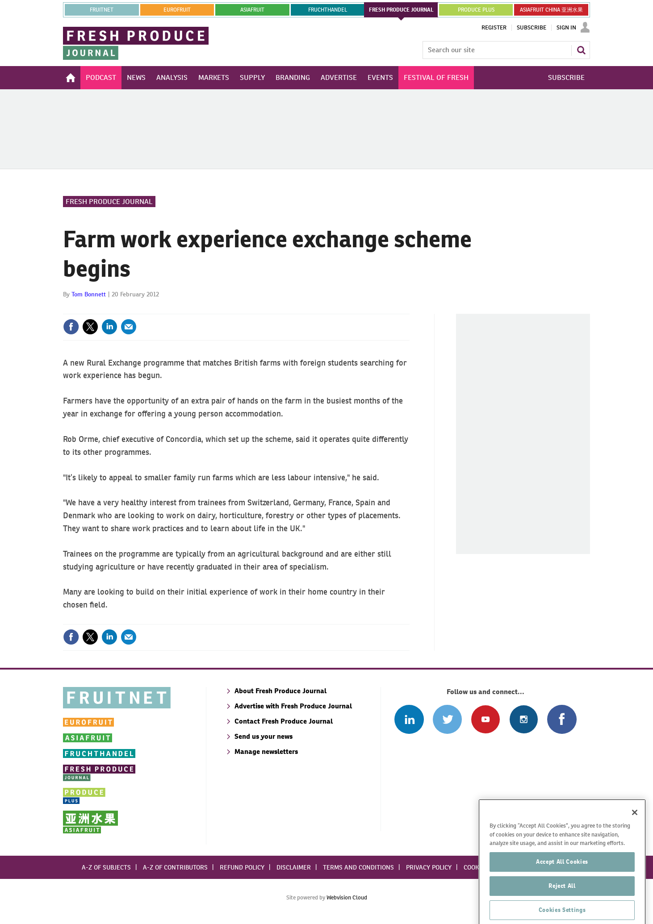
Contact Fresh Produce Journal (283, 721)
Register (493, 28)
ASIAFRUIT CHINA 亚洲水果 (551, 9)
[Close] (635, 842)
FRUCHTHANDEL (327, 9)
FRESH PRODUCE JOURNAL (401, 9)
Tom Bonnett (88, 294)
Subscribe (531, 28)
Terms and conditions (358, 867)
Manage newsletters (266, 751)
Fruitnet (101, 9)
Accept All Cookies (562, 891)
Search (581, 50)
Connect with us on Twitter (447, 719)
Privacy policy (429, 867)
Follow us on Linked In (408, 719)
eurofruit (177, 9)
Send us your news (263, 736)
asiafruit (252, 9)
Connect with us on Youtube (485, 719)
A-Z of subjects (106, 867)
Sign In (566, 28)
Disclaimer (293, 867)
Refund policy (242, 867)
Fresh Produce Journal (109, 201)
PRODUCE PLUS (476, 9)
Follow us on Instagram (523, 719)
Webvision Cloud (346, 897)
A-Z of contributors (175, 867)
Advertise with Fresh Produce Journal (293, 706)
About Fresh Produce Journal (280, 690)
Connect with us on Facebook (561, 719)
